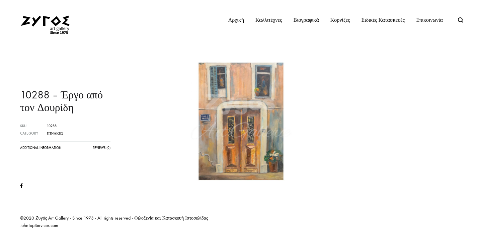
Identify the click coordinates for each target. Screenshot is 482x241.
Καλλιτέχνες (268, 20)
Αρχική (236, 20)
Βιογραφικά (306, 20)
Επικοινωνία (429, 20)
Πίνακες (55, 133)
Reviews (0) (101, 148)
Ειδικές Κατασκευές (383, 20)
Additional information (40, 148)
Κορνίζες (340, 20)
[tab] (40, 150)
